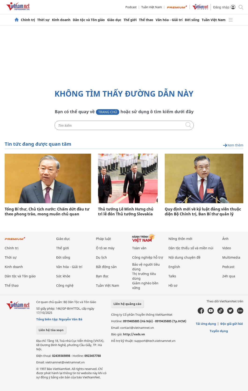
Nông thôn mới (180, 238)
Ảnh (225, 238)
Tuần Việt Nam (151, 7)
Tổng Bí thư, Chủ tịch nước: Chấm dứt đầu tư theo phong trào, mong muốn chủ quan (47, 212)
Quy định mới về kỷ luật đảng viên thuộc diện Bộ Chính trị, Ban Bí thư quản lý (203, 212)
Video (226, 248)
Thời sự (43, 20)
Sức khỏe (63, 276)
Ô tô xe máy (105, 248)
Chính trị (28, 20)
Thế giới (130, 20)
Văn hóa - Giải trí (169, 20)
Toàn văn (139, 248)
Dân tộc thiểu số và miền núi (190, 248)
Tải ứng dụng (206, 324)
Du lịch (101, 257)
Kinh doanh (61, 20)
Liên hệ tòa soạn (51, 330)
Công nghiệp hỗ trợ (147, 257)
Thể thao (146, 20)
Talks (172, 276)
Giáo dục (114, 20)
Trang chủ (107, 112)
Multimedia (231, 257)
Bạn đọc (102, 276)
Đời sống (192, 20)
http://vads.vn (134, 334)
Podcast (131, 7)
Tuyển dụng (219, 331)
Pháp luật (103, 238)
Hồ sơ (172, 285)
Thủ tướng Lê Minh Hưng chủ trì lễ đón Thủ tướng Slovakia (125, 212)
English (174, 266)
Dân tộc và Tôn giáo (89, 20)
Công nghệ (64, 285)
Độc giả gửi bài (231, 324)
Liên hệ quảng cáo (127, 304)
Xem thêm (233, 145)
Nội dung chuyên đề (184, 257)
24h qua (228, 276)
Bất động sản (106, 266)
